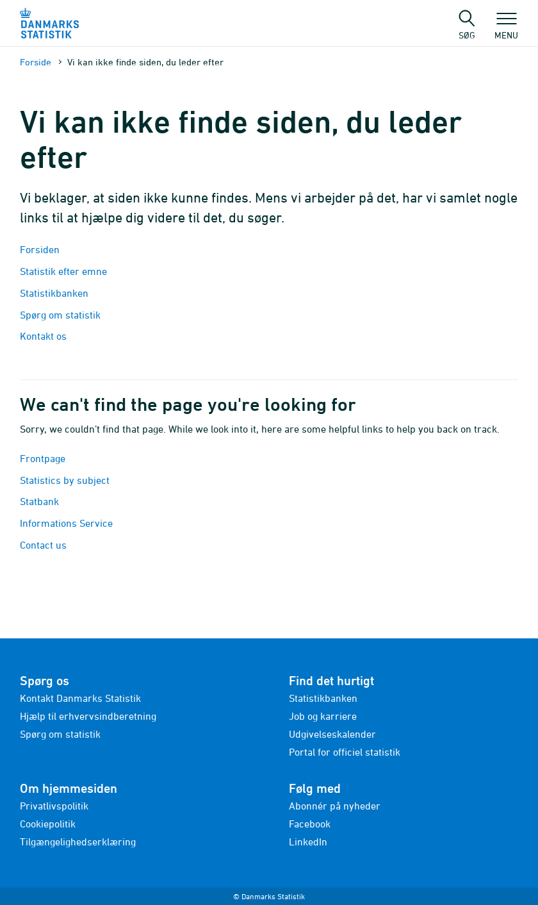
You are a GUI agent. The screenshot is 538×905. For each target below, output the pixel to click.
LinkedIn (308, 841)
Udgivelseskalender (332, 734)
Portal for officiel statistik (344, 752)
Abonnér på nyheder (334, 805)
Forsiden (40, 249)
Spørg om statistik (60, 314)
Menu (506, 29)
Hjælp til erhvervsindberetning (88, 716)
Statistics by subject (65, 480)
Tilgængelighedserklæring (78, 841)
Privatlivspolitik (54, 805)
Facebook (309, 823)
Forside (35, 61)
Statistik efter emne (63, 271)
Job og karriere (323, 716)
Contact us (43, 545)
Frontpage (42, 458)
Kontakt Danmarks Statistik (80, 698)
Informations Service (66, 523)
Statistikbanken (55, 293)
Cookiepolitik (48, 823)
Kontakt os (43, 336)
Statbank (39, 501)
